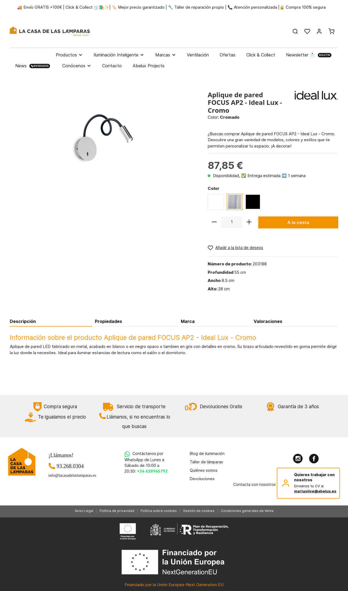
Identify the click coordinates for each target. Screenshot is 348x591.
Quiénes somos (203, 470)
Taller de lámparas (206, 462)
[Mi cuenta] (319, 31)
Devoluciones (202, 478)
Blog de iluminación (207, 453)
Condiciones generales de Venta (247, 511)
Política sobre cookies (159, 511)
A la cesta (298, 222)
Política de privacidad (117, 511)
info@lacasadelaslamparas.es (70, 475)
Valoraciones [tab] (268, 321)
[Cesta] (331, 31)
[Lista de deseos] (307, 31)
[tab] (51, 321)
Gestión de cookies (199, 511)
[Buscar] (295, 31)
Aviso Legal (84, 511)
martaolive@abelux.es (315, 491)
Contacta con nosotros (254, 484)
